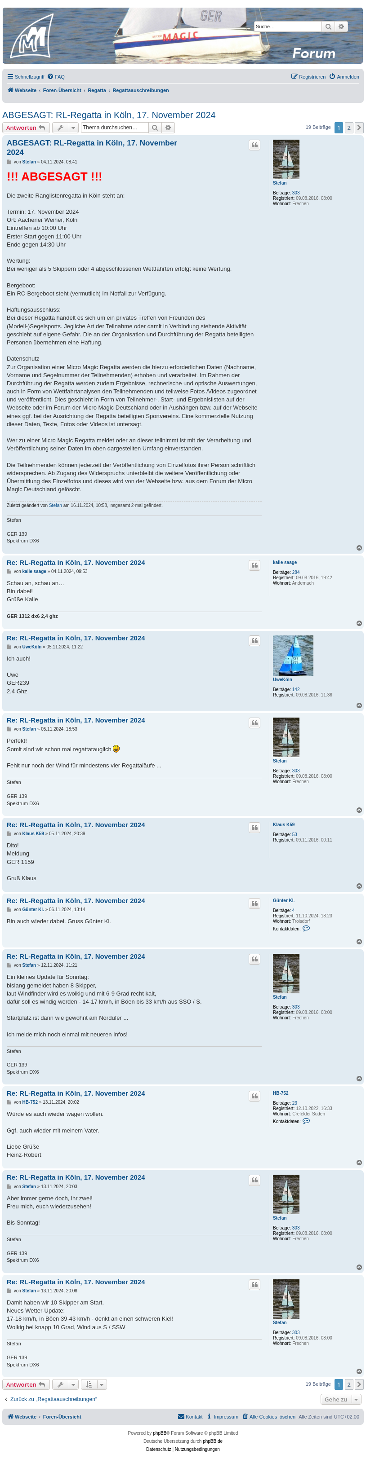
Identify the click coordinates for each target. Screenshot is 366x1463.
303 (296, 192)
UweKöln (282, 679)
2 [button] (349, 127)
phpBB (159, 1433)
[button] (359, 127)
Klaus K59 (284, 824)
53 (294, 834)
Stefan (280, 183)
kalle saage (285, 562)
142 (296, 689)
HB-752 (280, 1093)
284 (296, 572)
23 (294, 1103)
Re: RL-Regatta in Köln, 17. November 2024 (76, 562)
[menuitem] (56, 76)
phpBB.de (213, 1441)
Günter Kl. (284, 900)
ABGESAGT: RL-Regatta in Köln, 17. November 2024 (109, 115)
